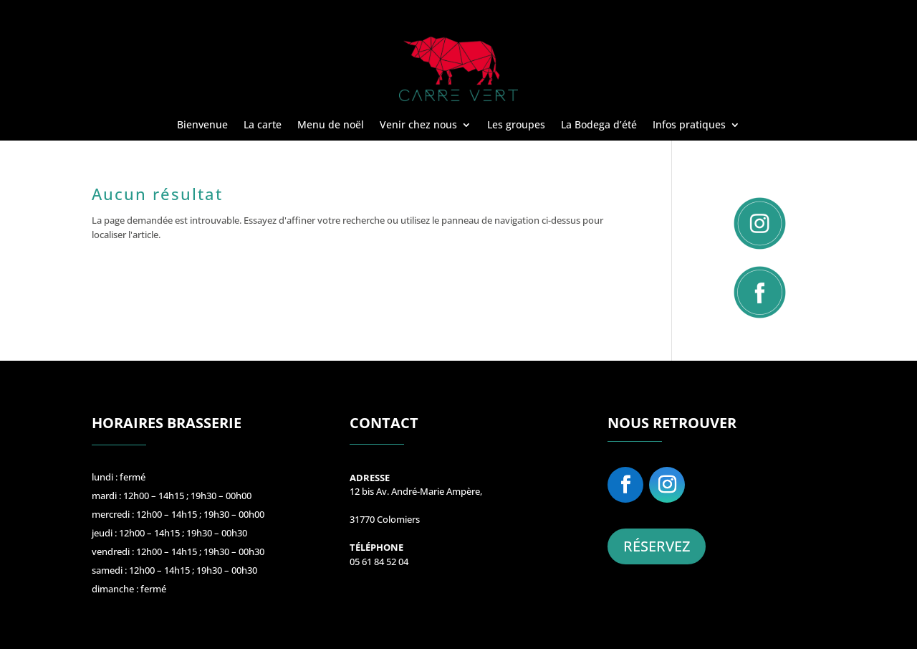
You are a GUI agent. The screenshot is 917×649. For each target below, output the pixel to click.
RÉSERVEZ (656, 546)
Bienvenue (202, 125)
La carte (263, 125)
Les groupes (516, 125)
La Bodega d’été (599, 125)
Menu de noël (330, 125)
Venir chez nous (418, 125)
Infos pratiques (689, 125)
